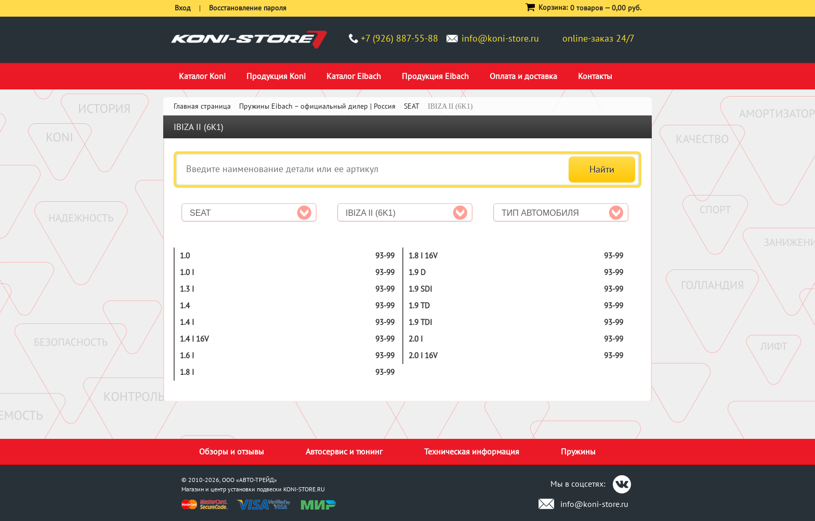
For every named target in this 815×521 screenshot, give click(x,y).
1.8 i (187, 372)
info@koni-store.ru (500, 38)
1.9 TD (419, 305)
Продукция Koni (276, 76)
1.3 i (187, 289)
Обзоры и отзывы (231, 451)
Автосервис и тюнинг (344, 451)
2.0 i (416, 339)
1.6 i (187, 355)
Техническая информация (471, 451)
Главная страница (202, 106)
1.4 (185, 305)
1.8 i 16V (423, 255)
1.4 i (187, 322)
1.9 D (417, 272)
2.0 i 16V (423, 355)
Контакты (595, 76)
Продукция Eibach (435, 76)
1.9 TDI (420, 322)
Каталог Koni (202, 76)
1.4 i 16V (194, 339)
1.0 (185, 255)
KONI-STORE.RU (304, 489)
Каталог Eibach (353, 76)
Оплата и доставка (523, 76)
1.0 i (187, 272)
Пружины (578, 451)
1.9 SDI (420, 289)
